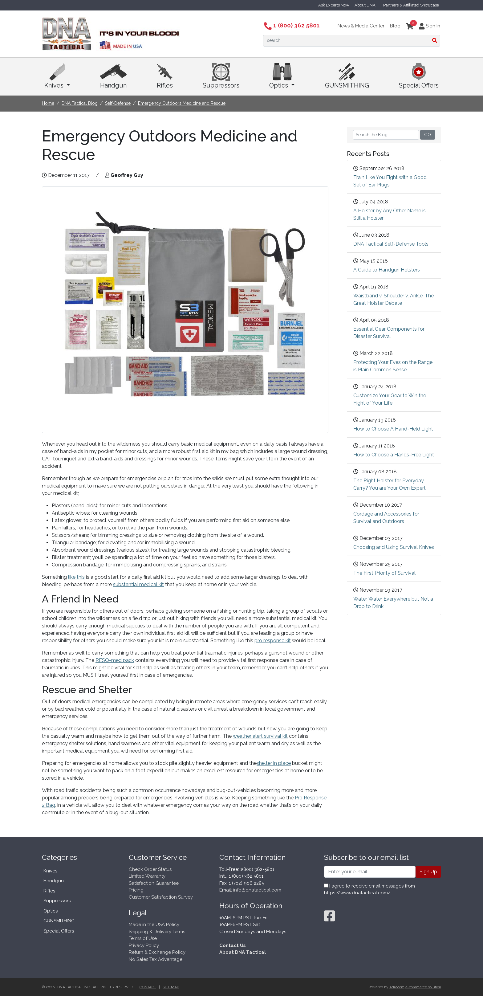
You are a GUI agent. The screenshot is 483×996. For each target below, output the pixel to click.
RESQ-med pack (114, 660)
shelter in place (274, 763)
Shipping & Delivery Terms (157, 931)
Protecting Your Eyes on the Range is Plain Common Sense (392, 366)
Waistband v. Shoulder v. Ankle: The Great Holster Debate (393, 299)
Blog (395, 26)
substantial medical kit (138, 584)
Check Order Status (150, 869)
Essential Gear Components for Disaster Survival (388, 332)
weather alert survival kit (260, 736)
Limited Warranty (147, 876)
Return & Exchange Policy (157, 952)
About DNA (365, 5)
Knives (57, 76)
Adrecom (396, 987)
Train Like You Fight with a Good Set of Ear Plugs (390, 181)
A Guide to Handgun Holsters (386, 270)
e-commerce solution (423, 987)
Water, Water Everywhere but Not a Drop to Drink (393, 602)
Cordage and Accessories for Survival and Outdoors (386, 517)
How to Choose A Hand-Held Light (393, 429)
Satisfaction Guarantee (154, 883)
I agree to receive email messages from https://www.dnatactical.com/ (369, 889)
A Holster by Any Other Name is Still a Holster (389, 214)
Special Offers (419, 76)
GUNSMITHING (347, 76)
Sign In (429, 26)
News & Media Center (361, 26)
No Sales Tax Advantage (155, 959)
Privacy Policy (144, 945)
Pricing (136, 890)
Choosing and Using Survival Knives (393, 547)
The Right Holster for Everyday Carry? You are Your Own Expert (389, 484)
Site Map (171, 987)
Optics (282, 76)
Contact (148, 987)
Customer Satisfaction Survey (161, 897)
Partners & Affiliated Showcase (411, 5)
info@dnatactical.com (257, 890)
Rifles (165, 76)
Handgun (113, 76)
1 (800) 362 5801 (292, 25)
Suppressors (221, 76)
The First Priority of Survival (384, 573)
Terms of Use (143, 938)
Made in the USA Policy (154, 924)
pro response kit (272, 640)
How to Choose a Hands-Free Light (393, 455)
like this (76, 577)
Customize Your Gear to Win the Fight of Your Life (389, 399)
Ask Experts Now (333, 5)
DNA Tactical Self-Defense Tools (390, 244)
